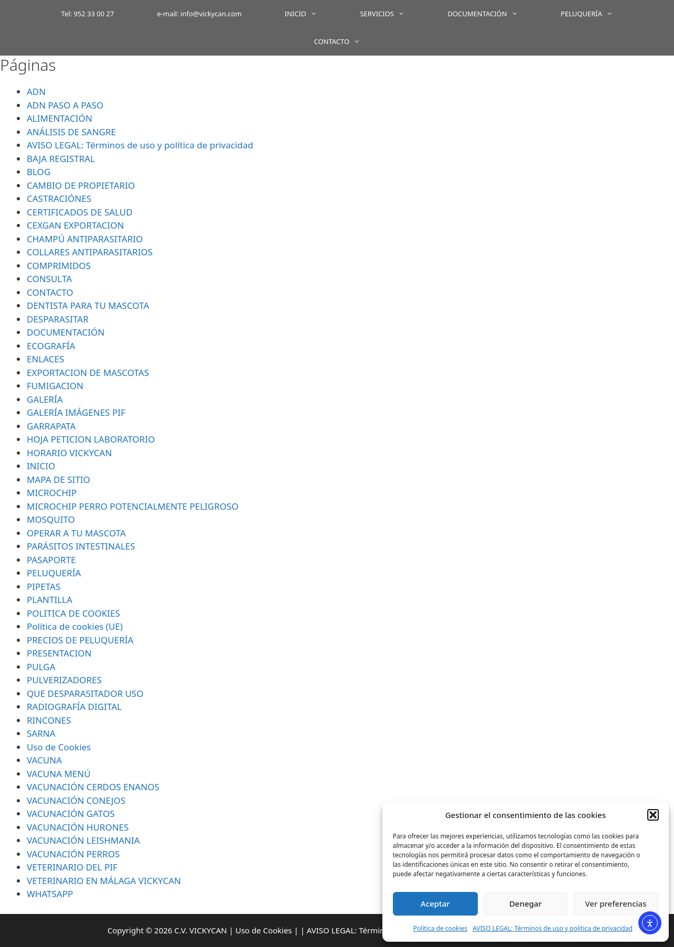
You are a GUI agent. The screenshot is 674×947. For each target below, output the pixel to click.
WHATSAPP (50, 894)
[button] (653, 815)
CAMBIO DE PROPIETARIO (81, 185)
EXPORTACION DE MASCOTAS (88, 373)
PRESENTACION (59, 653)
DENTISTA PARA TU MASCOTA (88, 305)
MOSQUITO (51, 519)
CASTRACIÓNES (59, 198)
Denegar (525, 903)
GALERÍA (45, 399)
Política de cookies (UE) (75, 626)
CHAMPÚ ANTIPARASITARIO (85, 239)
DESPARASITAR (58, 319)
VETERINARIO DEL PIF (72, 867)
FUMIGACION (55, 386)
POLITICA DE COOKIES (73, 613)
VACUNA (44, 760)
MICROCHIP (52, 493)
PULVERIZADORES (64, 680)
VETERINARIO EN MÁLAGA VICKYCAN (104, 881)
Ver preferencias (615, 903)
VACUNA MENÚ (59, 774)
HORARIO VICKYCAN (69, 453)
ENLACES (45, 359)
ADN (36, 91)
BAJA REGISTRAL (61, 159)
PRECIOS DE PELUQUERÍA (80, 640)
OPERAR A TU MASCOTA (76, 533)
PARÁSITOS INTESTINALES (81, 546)
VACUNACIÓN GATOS (71, 814)
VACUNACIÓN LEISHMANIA (83, 840)
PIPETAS (43, 586)
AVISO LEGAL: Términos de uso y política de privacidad (553, 928)
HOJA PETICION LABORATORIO (91, 439)
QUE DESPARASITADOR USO (85, 693)
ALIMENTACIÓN (59, 118)
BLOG (38, 172)
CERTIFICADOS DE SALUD (80, 212)
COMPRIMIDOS (59, 266)
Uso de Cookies (59, 747)
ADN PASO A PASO (65, 105)
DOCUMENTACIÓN (493, 14)
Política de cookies (440, 928)
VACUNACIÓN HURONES (78, 827)
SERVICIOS (393, 14)
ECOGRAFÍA (51, 346)
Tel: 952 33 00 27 (87, 13)
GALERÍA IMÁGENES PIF (76, 412)
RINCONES (49, 720)
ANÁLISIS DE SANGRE (71, 132)
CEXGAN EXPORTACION (75, 225)
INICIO (312, 14)
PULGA (41, 667)
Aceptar (435, 903)
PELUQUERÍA (597, 14)
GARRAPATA (51, 426)
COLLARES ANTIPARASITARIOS (90, 252)
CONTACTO (347, 42)
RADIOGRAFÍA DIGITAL (74, 707)
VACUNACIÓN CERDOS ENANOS (93, 787)
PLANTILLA (49, 600)
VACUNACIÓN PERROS (73, 854)
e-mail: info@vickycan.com (199, 13)
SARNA (41, 733)
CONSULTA (49, 279)
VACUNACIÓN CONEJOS (76, 800)
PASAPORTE (51, 560)
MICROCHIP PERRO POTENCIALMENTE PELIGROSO (133, 506)
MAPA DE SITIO (58, 480)
